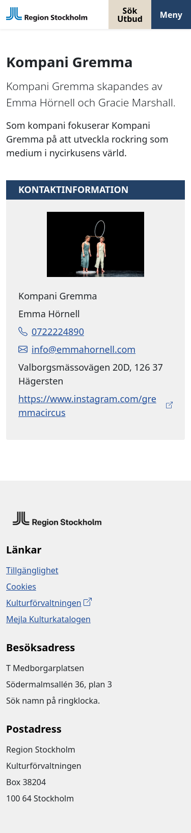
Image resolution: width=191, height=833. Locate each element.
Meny (171, 14)
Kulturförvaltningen (43, 602)
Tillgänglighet (32, 570)
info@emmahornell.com (76, 349)
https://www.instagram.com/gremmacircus (87, 406)
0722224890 (51, 331)
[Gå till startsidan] (47, 14)
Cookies (21, 586)
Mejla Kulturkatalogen (48, 619)
